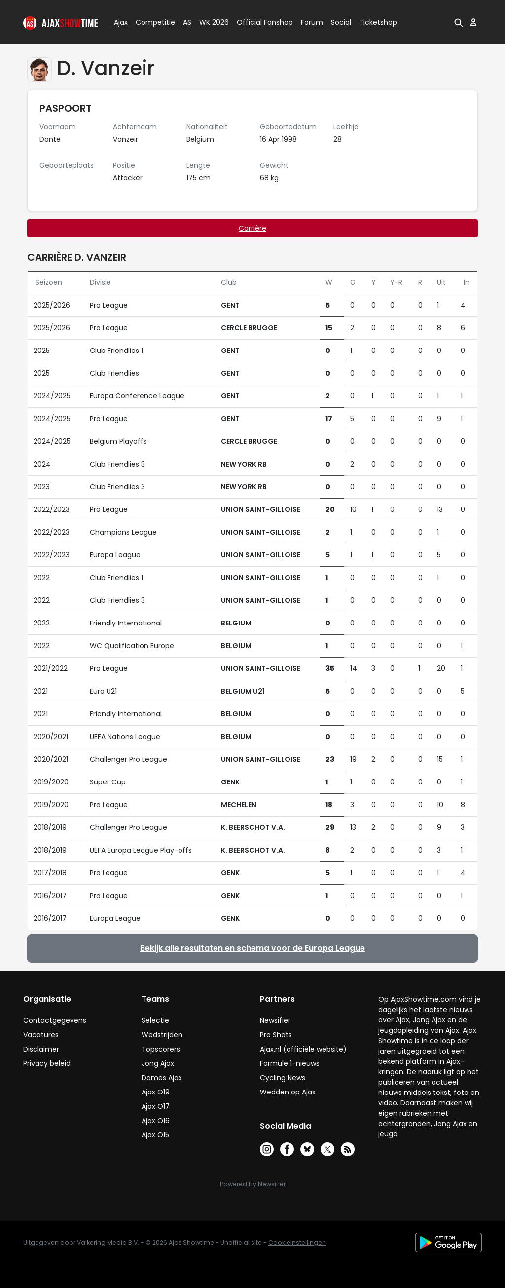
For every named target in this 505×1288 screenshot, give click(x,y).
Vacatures (41, 1035)
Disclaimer (41, 1049)
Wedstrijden (162, 1035)
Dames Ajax (162, 1078)
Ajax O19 (156, 1092)
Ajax (120, 22)
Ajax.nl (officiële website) (303, 1049)
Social (339, 22)
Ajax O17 (156, 1106)
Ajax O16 (156, 1121)
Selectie (155, 1020)
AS (187, 22)
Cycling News (282, 1078)
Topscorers (161, 1049)
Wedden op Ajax (288, 1092)
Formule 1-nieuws (290, 1063)
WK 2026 (211, 22)
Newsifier (275, 1020)
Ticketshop (378, 22)
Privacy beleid (47, 1063)
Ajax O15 (155, 1135)
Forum (312, 22)
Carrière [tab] (252, 228)
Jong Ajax (158, 1063)
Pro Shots (276, 1035)
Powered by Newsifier (253, 1184)
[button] (458, 22)
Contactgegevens (54, 1020)
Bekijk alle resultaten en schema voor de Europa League (252, 948)
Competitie (151, 22)
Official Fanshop (259, 22)
